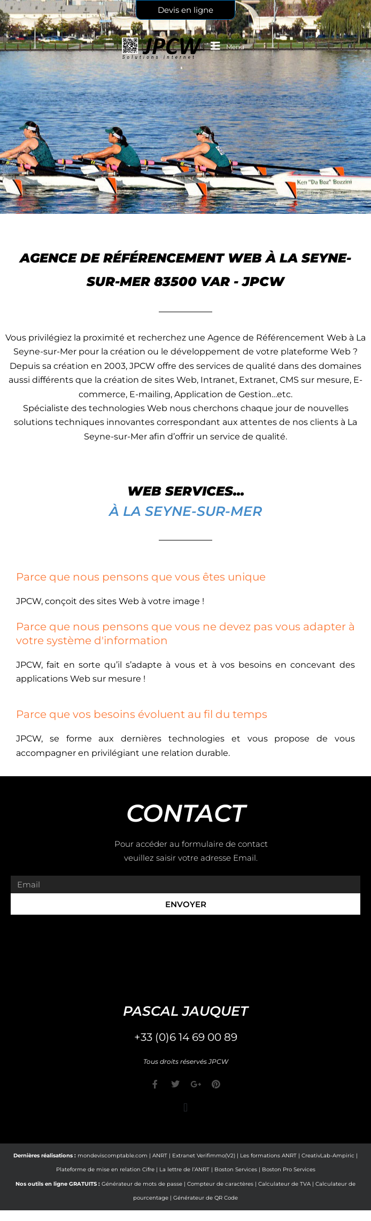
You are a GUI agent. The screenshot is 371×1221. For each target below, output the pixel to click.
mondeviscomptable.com (113, 1155)
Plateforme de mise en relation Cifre (105, 1169)
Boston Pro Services (288, 1169)
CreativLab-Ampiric (328, 1155)
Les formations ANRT (268, 1155)
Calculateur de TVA (284, 1183)
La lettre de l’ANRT (184, 1169)
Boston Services (235, 1169)
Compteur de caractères (220, 1183)
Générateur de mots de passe (142, 1183)
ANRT (159, 1155)
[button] (185, 1108)
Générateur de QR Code (205, 1197)
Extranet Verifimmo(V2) (203, 1155)
